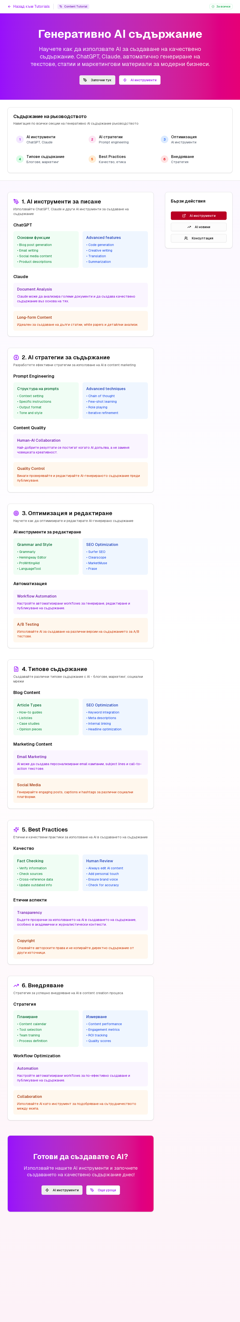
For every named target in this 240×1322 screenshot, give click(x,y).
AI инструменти (140, 80)
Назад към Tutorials (29, 6)
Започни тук (97, 80)
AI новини (198, 227)
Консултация (198, 238)
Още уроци (103, 1190)
